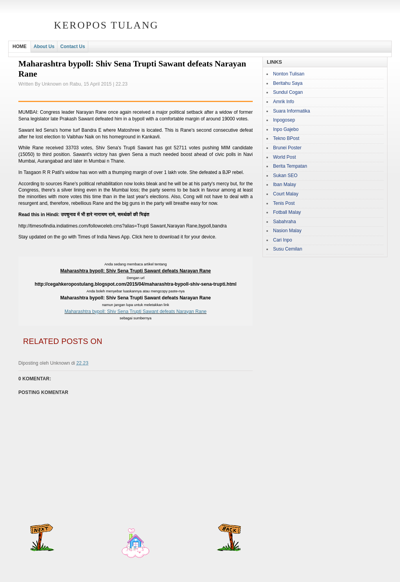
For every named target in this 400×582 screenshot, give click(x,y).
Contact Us (72, 46)
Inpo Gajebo (285, 129)
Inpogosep (284, 120)
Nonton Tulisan (288, 74)
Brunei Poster (287, 147)
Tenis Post (284, 203)
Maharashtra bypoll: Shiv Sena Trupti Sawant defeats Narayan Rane (135, 311)
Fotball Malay (287, 212)
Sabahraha (284, 221)
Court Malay (285, 194)
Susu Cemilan (287, 249)
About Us (44, 46)
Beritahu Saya (287, 83)
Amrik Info (283, 101)
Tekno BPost (286, 138)
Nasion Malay (287, 230)
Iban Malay (284, 184)
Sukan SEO (285, 175)
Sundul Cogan (288, 92)
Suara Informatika (291, 111)
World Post (284, 157)
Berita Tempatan (290, 166)
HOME (19, 46)
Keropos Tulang (106, 25)
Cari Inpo (282, 240)
